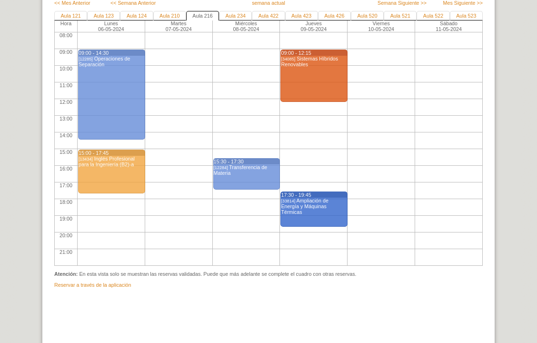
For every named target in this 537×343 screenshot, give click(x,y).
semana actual (268, 3)
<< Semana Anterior (133, 3)
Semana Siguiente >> (402, 3)
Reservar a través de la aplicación (92, 285)
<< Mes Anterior (72, 3)
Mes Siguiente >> (463, 3)
